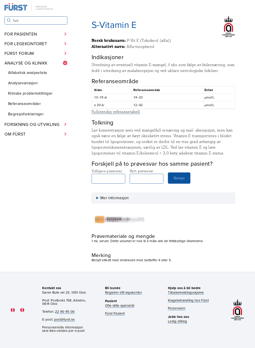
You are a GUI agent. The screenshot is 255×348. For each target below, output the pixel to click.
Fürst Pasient (115, 313)
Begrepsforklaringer (26, 114)
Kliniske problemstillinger (30, 93)
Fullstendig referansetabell (116, 111)
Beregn (179, 178)
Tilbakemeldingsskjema (186, 292)
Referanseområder (24, 103)
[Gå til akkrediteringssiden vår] (237, 310)
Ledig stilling (177, 321)
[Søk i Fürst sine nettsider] (35, 20)
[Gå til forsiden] (28, 7)
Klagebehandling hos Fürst (188, 300)
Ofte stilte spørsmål (119, 305)
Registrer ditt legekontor (123, 292)
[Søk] (9, 20)
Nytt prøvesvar (146, 176)
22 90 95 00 (65, 311)
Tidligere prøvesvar (108, 176)
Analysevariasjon (22, 83)
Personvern (176, 308)
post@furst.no (64, 319)
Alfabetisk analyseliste (27, 72)
